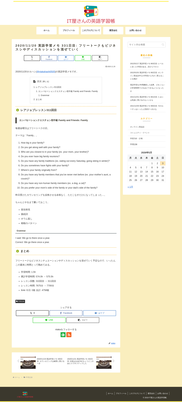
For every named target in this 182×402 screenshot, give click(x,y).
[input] (147, 45)
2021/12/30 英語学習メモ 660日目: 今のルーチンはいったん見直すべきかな (146, 107)
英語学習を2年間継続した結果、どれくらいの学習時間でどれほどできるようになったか (147, 88)
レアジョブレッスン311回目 (48, 87)
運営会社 (151, 393)
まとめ (39, 99)
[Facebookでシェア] (49, 58)
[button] (100, 58)
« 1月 (130, 187)
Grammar (45, 95)
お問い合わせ (162, 393)
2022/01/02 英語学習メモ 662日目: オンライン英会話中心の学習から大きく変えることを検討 (147, 76)
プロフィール (121, 393)
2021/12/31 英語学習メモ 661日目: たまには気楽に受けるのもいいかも (146, 98)
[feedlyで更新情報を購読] (63, 334)
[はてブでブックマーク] (66, 58)
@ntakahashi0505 (46, 71)
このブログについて (137, 393)
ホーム (110, 393)
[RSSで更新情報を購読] (68, 334)
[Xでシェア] (32, 58)
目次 (39, 81)
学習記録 (20, 301)
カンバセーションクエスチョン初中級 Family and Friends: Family (68, 91)
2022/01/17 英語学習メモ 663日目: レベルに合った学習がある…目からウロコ (146, 65)
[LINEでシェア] (83, 58)
